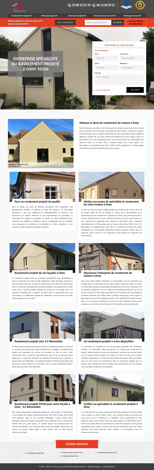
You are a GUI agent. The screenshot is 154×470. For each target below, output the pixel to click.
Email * (97, 63)
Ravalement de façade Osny (107, 453)
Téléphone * (124, 63)
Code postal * (124, 54)
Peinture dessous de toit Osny (73, 453)
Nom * (97, 54)
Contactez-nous (109, 466)
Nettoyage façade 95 (49, 16)
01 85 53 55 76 (79, 5)
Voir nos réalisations (65, 22)
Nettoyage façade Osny (70, 456)
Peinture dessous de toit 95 (105, 16)
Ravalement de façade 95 (22, 16)
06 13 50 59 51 (103, 5)
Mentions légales (94, 466)
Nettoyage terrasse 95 (132, 16)
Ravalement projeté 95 (77, 16)
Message (98, 73)
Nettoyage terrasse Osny (36, 453)
